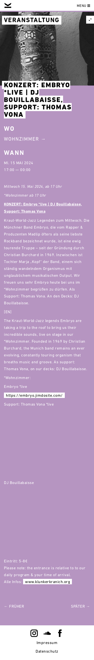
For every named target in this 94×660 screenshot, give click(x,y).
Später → (80, 606)
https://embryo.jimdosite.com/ (34, 395)
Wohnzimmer (21, 139)
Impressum (47, 642)
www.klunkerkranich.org (47, 581)
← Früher (14, 606)
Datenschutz (47, 651)
